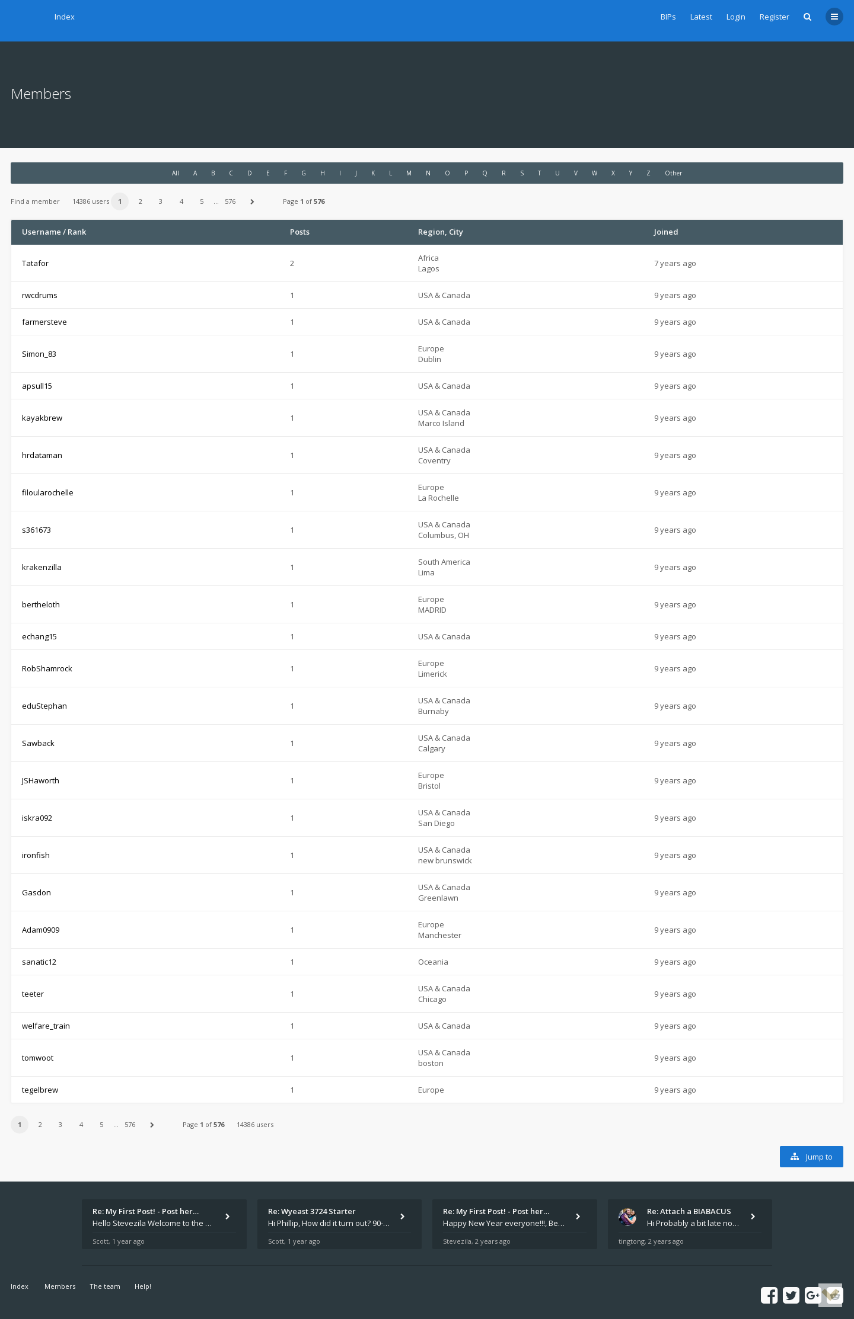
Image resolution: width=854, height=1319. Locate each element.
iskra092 (37, 817)
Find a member (35, 201)
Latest (701, 16)
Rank (77, 231)
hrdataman (42, 455)
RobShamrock (47, 668)
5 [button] (201, 201)
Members (59, 1286)
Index (65, 16)
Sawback (38, 743)
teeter (33, 993)
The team (105, 1286)
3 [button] (160, 201)
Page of (303, 201)
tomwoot (37, 1057)
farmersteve (44, 321)
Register (774, 16)
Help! (143, 1286)
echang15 (39, 636)
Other (673, 173)
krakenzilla (42, 567)
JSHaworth (40, 780)
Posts (300, 231)
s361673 (36, 529)
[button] (252, 201)
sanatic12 (39, 961)
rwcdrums (40, 295)
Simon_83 (39, 353)
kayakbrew (42, 417)
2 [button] (140, 201)
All (175, 173)
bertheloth (41, 604)
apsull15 (37, 385)
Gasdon (36, 892)
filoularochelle (48, 492)
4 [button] (181, 201)
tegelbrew (40, 1089)
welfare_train (46, 1025)
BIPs (668, 16)
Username (41, 231)
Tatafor (35, 263)
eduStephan (44, 705)
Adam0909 (40, 929)
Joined (666, 231)
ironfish (36, 855)
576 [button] (230, 201)
